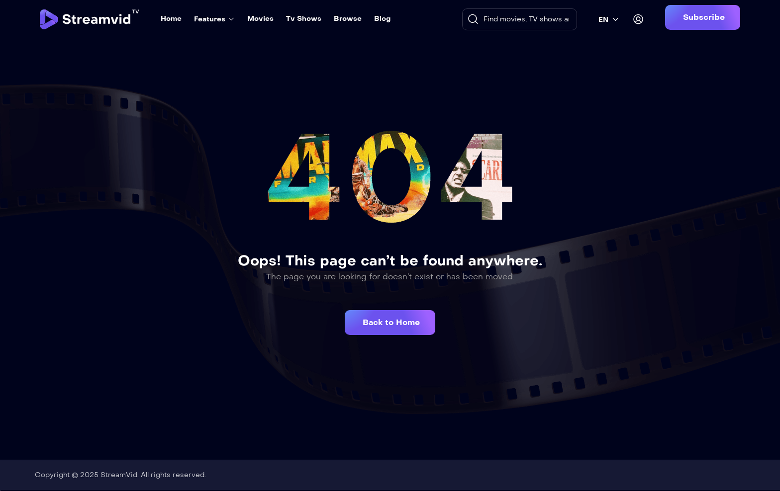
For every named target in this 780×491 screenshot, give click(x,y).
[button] (702, 17)
